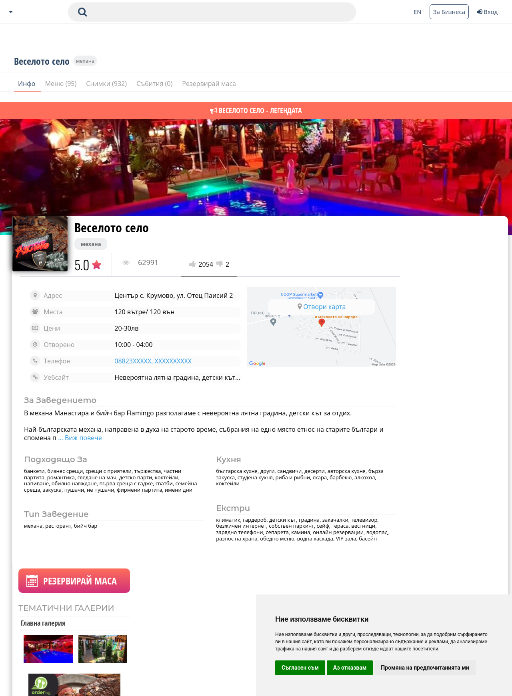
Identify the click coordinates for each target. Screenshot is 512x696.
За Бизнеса (449, 12)
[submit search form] (82, 12)
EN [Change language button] (418, 12)
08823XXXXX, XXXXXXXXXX (145, 367)
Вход (487, 12)
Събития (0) (155, 91)
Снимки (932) (107, 91)
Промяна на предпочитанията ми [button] (425, 667)
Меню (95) (61, 91)
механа (85, 68)
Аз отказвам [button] (350, 667)
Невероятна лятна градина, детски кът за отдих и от (188, 383)
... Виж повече (113, 444)
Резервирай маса (209, 91)
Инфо (27, 91)
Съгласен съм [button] (300, 667)
